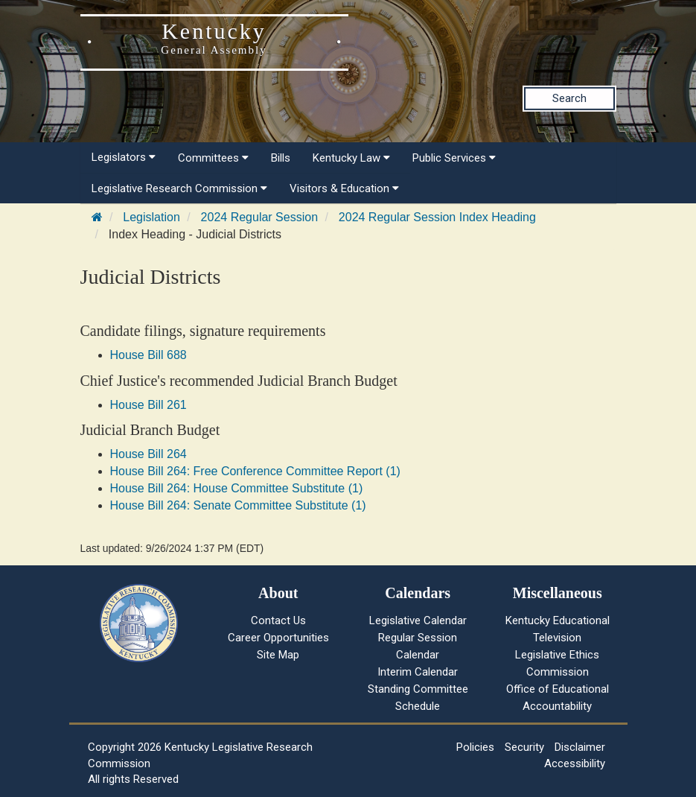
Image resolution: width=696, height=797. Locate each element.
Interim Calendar (417, 672)
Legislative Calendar (418, 620)
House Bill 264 (148, 454)
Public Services (454, 158)
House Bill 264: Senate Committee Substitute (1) (238, 505)
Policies (475, 747)
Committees (213, 158)
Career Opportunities (278, 637)
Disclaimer (580, 747)
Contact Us (278, 620)
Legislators (124, 157)
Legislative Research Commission (179, 188)
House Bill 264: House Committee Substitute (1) (236, 488)
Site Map (278, 654)
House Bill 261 (148, 404)
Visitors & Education (344, 188)
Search (569, 98)
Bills (280, 158)
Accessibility (574, 763)
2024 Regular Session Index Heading (437, 217)
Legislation (151, 217)
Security (524, 747)
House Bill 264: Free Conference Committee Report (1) (255, 471)
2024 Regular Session (259, 217)
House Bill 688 (148, 355)
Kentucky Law (351, 158)
